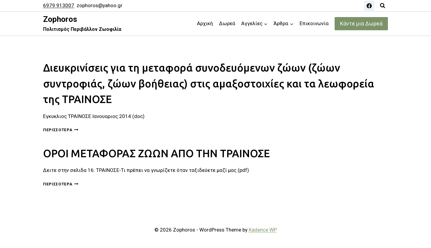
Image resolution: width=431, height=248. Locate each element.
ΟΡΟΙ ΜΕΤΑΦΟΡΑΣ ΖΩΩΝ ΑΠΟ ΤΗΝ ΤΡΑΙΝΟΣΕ (156, 153)
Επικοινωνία (314, 23)
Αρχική (205, 23)
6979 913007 (58, 5)
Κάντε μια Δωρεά (361, 23)
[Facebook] (369, 6)
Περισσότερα (60, 129)
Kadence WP (263, 230)
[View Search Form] (382, 5)
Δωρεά (227, 23)
